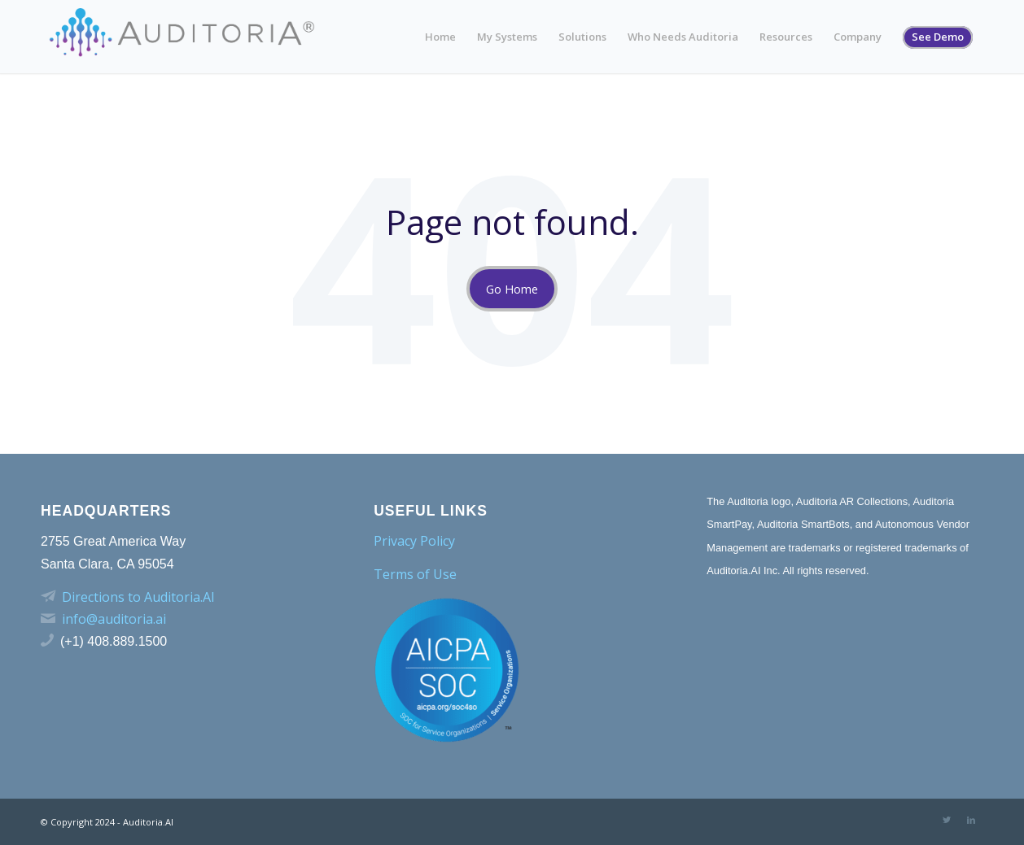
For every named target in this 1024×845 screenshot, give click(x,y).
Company (858, 36)
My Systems (507, 36)
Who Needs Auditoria (683, 36)
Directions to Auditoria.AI (138, 597)
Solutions (582, 36)
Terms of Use (415, 574)
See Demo (938, 36)
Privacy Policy (414, 541)
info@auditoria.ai (114, 619)
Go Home (512, 289)
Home (440, 36)
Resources (785, 36)
